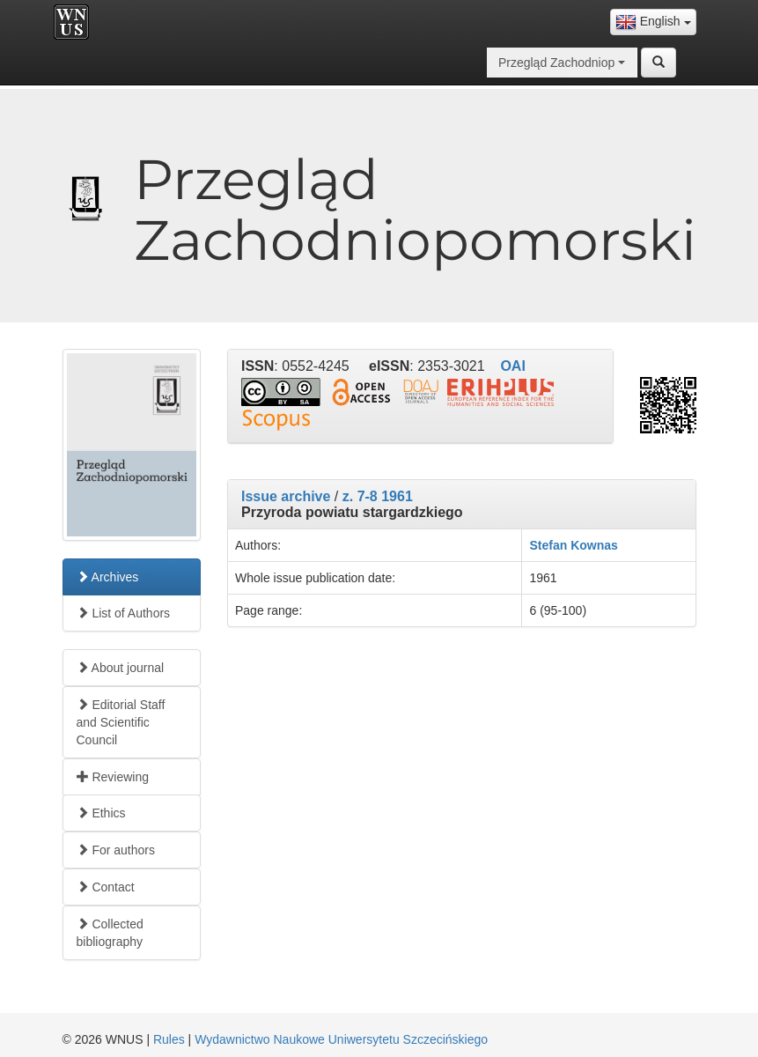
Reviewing (113, 777)
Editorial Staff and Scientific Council (121, 722)
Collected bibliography (110, 933)
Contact (106, 887)
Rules (169, 1039)
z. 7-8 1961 (377, 496)
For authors (116, 850)
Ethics (101, 813)
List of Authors (124, 613)
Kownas (594, 545)
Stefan (548, 545)
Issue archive (285, 496)
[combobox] (653, 22)
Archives (108, 577)
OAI (512, 365)
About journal (121, 668)
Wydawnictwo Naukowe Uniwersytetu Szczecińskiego (341, 1039)
